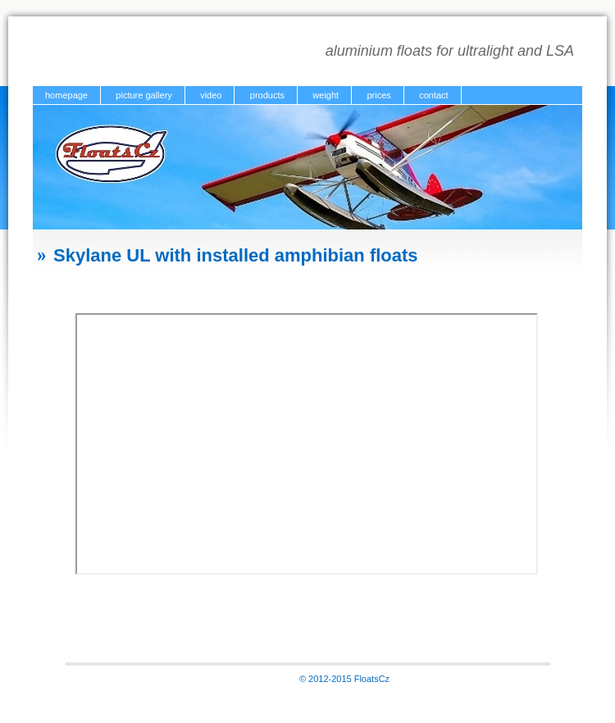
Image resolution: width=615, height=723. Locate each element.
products (267, 95)
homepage (66, 95)
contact (433, 95)
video (210, 95)
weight (325, 95)
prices (379, 95)
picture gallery (143, 95)
